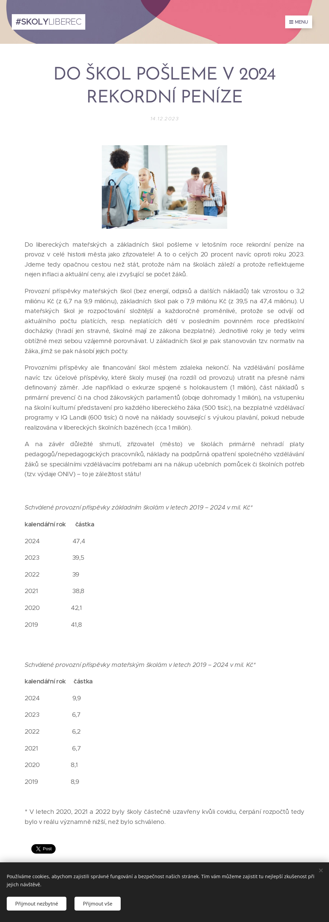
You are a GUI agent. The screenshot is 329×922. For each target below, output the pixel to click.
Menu (298, 22)
